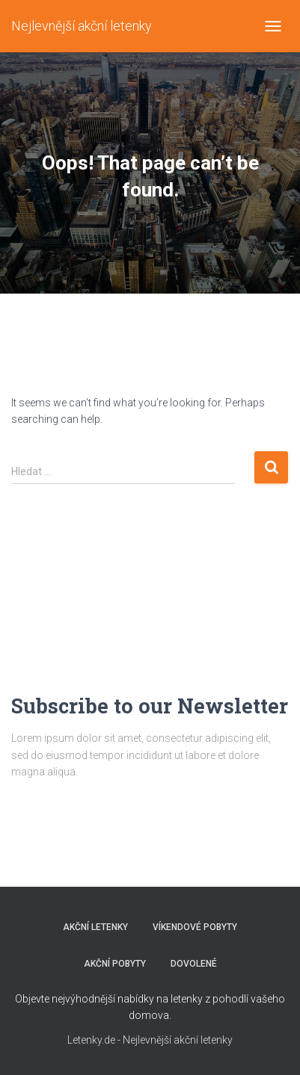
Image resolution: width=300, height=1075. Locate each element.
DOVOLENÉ (194, 963)
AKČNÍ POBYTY (115, 963)
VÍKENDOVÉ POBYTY (195, 927)
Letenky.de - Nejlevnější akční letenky (150, 1040)
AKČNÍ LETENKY (95, 927)
